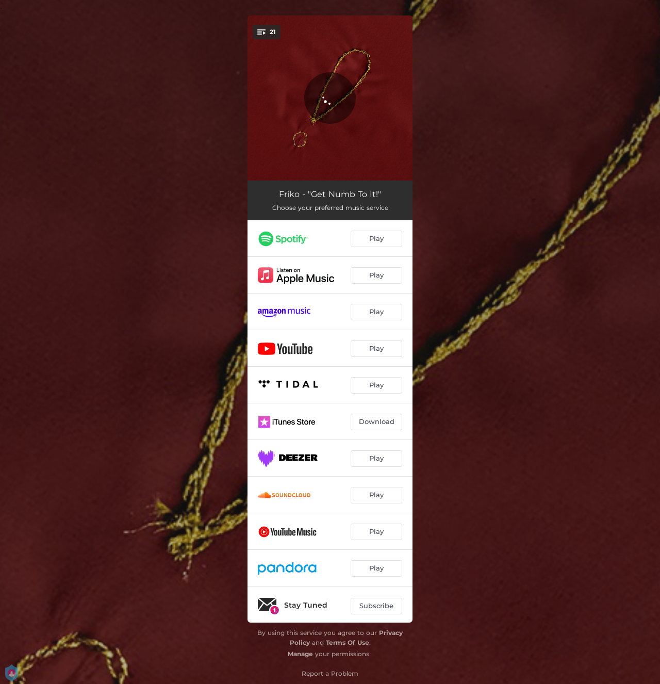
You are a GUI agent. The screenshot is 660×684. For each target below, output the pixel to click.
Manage (300, 654)
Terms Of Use (347, 642)
